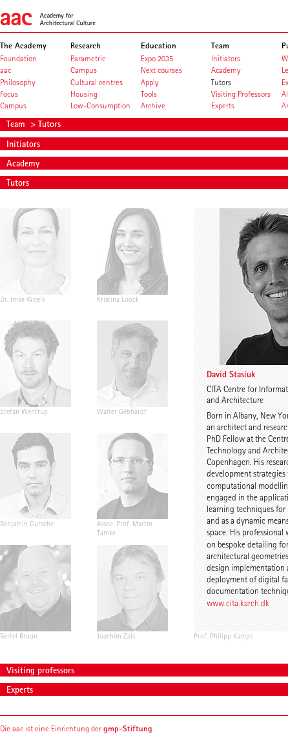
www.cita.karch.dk (238, 603)
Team (17, 124)
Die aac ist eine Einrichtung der (76, 728)
